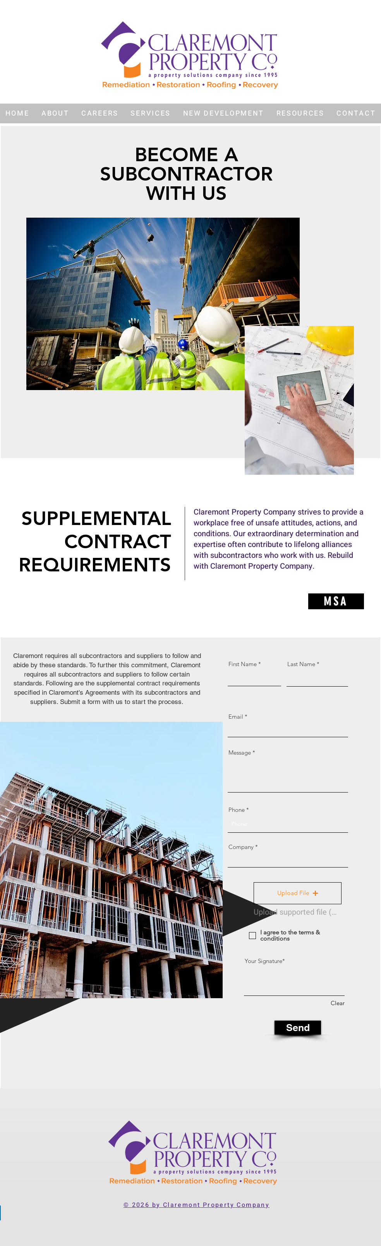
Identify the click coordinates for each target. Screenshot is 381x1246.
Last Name (301, 664)
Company (241, 847)
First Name (242, 664)
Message (239, 752)
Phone (236, 810)
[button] (55, 113)
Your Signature (263, 961)
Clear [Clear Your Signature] (338, 1003)
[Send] (298, 1028)
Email (235, 716)
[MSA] (336, 601)
